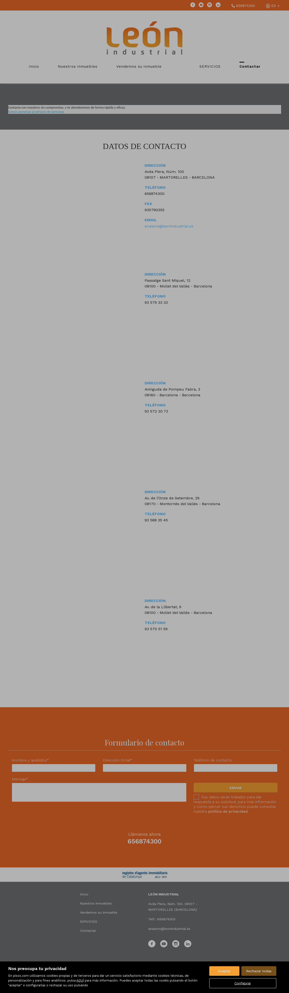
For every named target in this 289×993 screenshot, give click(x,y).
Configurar (242, 983)
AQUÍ (80, 980)
